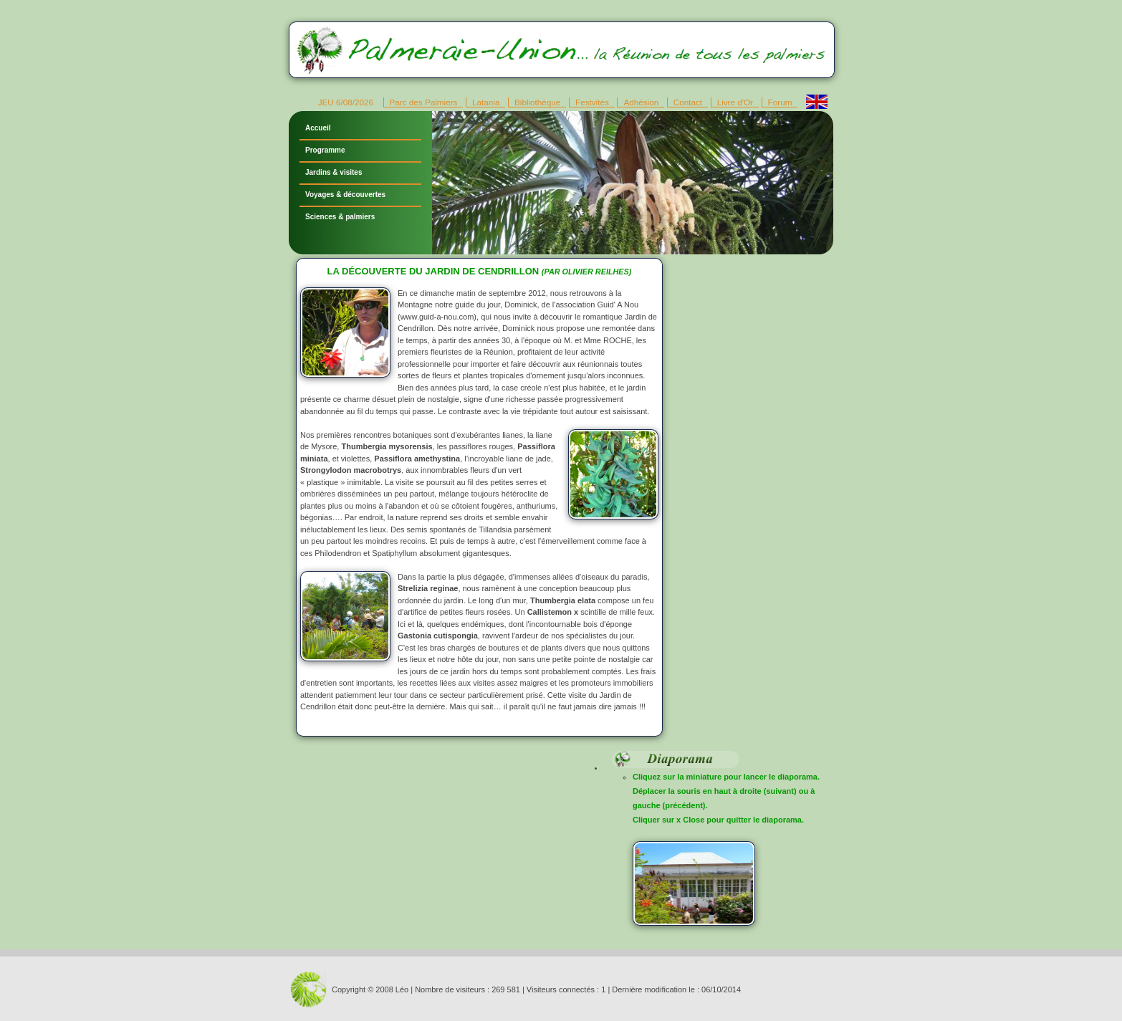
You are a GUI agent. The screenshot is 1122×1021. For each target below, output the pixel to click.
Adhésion (640, 102)
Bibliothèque (537, 102)
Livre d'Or (735, 102)
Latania (485, 102)
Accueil (318, 128)
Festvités (592, 102)
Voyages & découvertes (345, 194)
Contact (687, 102)
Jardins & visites (333, 172)
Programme (325, 150)
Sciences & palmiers (340, 217)
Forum (780, 102)
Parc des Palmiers (424, 102)
